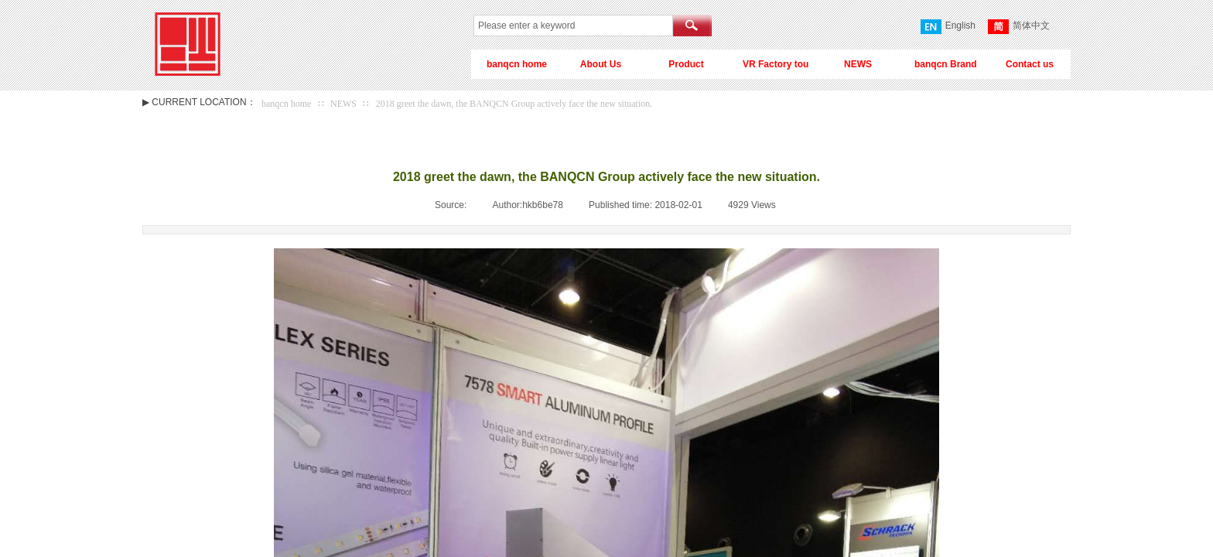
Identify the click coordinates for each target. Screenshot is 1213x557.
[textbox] (573, 25)
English (948, 26)
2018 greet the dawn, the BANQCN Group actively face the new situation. (514, 103)
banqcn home (286, 103)
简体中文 (1019, 26)
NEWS (343, 103)
